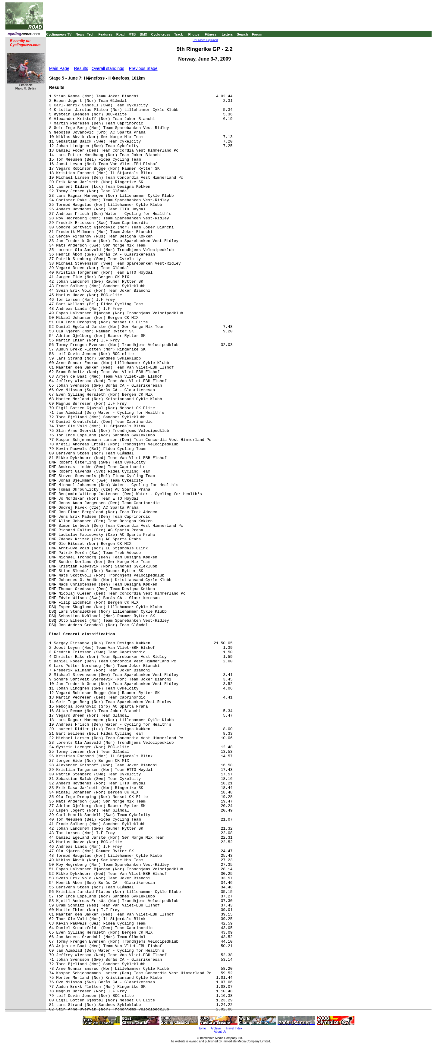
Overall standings (108, 68)
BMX (143, 34)
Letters (227, 34)
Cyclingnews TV (58, 34)
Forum (257, 34)
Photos (193, 34)
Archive (216, 1028)
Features (105, 34)
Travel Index (234, 1028)
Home (202, 1028)
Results (81, 68)
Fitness (210, 34)
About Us (220, 1031)
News (80, 34)
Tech (90, 34)
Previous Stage (143, 68)
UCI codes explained (205, 40)
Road (120, 34)
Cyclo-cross (160, 34)
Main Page (59, 68)
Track (178, 34)
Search (242, 34)
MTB (132, 34)
